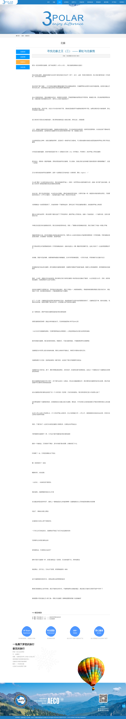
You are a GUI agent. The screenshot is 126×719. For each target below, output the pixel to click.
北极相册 (22, 57)
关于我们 (114, 2)
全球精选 (66, 2)
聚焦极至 (98, 2)
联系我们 (122, 2)
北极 (59, 2)
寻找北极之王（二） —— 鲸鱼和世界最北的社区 (49, 617)
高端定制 (82, 2)
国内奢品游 (90, 2)
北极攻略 (22, 67)
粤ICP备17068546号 (80, 717)
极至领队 (106, 2)
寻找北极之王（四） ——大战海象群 (46, 618)
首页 (48, 2)
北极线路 (22, 51)
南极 (54, 2)
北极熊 (36, 612)
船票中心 (74, 2)
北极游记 (27, 35)
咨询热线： (103, 706)
